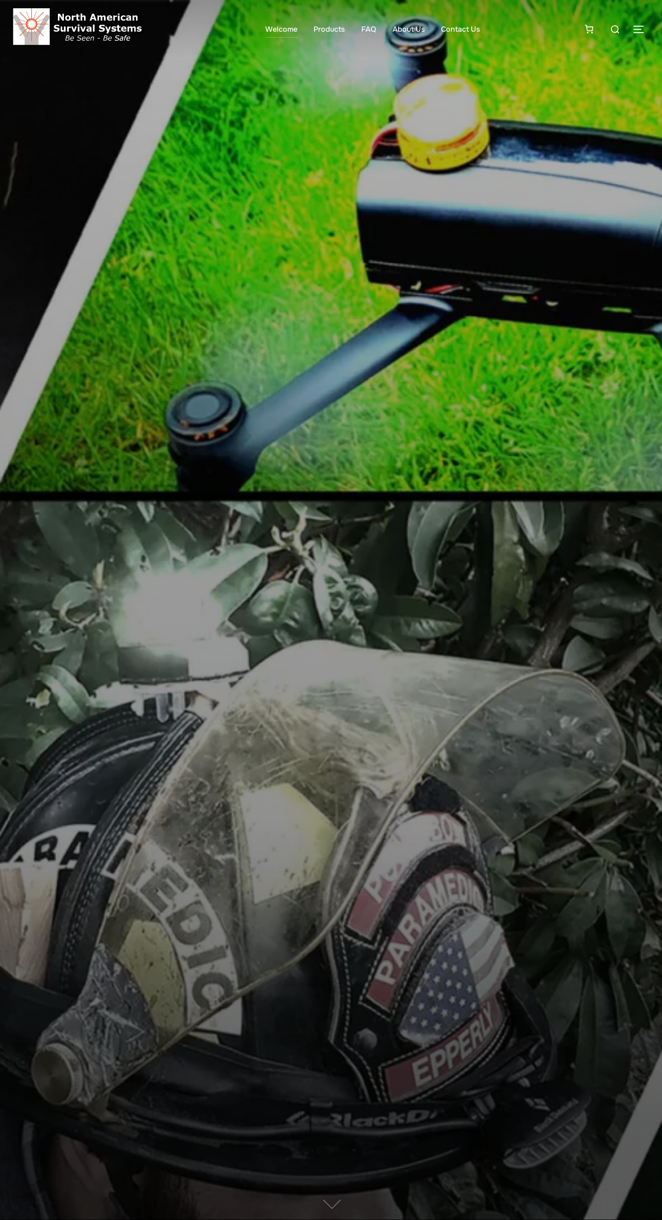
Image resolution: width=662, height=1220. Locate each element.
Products (329, 29)
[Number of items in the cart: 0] (589, 29)
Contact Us (460, 29)
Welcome (281, 29)
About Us (409, 29)
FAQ (368, 29)
